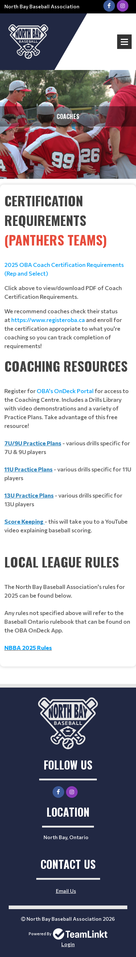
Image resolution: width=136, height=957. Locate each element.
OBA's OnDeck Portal (65, 390)
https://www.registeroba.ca (48, 319)
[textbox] (68, 270)
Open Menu (124, 41)
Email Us (66, 891)
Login (68, 944)
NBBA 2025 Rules (28, 647)
